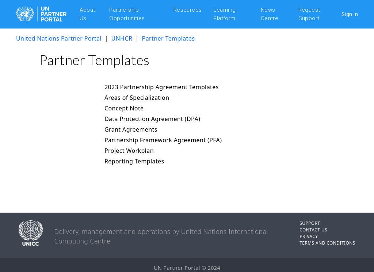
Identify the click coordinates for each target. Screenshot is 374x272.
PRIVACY (308, 236)
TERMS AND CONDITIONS (327, 243)
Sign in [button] (349, 14)
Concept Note (124, 108)
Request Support (309, 14)
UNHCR (122, 38)
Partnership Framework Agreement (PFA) (163, 140)
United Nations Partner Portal (59, 38)
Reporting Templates (134, 161)
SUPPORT (309, 223)
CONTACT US (313, 230)
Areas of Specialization (136, 98)
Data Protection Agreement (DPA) (152, 119)
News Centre (269, 14)
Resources (187, 10)
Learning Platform (224, 14)
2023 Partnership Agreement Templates (161, 87)
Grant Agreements (130, 129)
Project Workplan (129, 151)
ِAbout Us (87, 14)
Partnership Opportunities (127, 14)
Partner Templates (168, 38)
